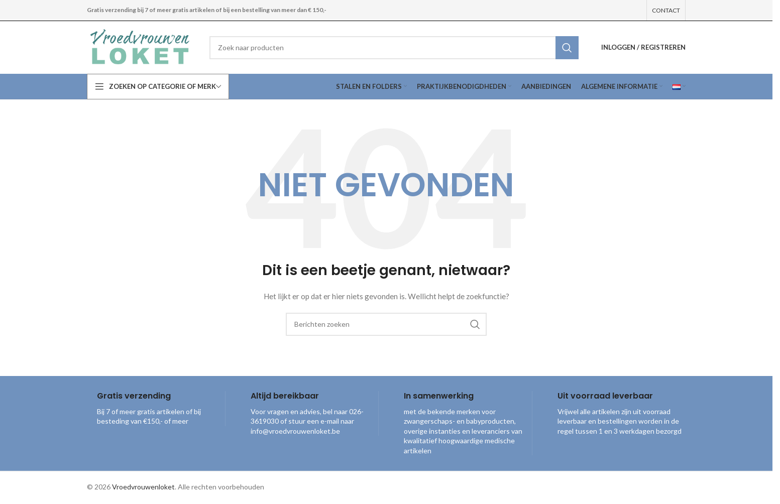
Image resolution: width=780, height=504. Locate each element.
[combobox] (394, 47)
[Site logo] (140, 46)
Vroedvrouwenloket (143, 486)
